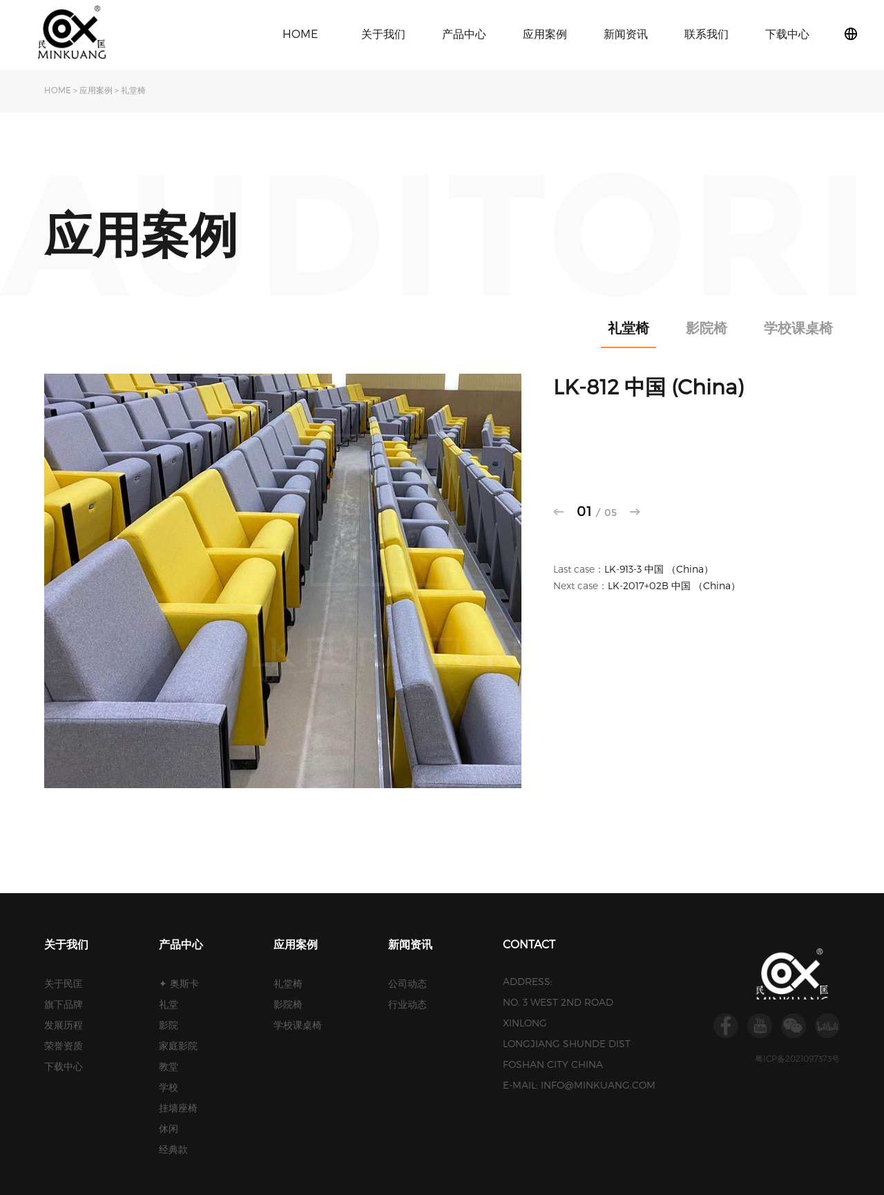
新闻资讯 (626, 33)
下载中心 (787, 33)
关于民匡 (63, 983)
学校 (168, 1087)
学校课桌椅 (798, 327)
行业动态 (407, 1004)
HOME (300, 33)
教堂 (168, 1066)
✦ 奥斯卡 (179, 983)
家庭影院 (178, 1045)
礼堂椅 (133, 90)
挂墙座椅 (178, 1107)
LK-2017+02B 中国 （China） (674, 585)
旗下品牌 (63, 1004)
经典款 (173, 1149)
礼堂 (168, 1004)
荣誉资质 (63, 1045)
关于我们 (383, 33)
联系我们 (706, 33)
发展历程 (63, 1025)
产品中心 (464, 33)
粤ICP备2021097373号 (797, 1058)
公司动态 (407, 983)
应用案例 (545, 33)
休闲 (168, 1128)
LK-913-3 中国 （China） (658, 569)
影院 (168, 1025)
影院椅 (706, 327)
